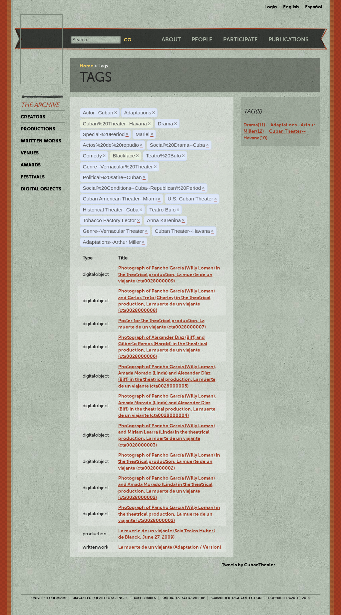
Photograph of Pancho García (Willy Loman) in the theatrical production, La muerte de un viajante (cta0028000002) (169, 461)
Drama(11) (254, 124)
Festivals (33, 176)
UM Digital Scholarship (184, 598)
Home (86, 65)
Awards (31, 164)
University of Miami (48, 598)
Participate (240, 39)
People (201, 39)
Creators (33, 116)
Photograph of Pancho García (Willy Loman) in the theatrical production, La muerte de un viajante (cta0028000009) (169, 274)
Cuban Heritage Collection (236, 598)
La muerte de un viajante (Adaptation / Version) (169, 547)
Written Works (41, 140)
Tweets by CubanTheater (248, 564)
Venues (30, 152)
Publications (288, 39)
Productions (38, 128)
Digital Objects (41, 188)
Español (313, 6)
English (291, 6)
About (171, 39)
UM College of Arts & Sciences (100, 598)
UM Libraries (145, 598)
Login (270, 6)
